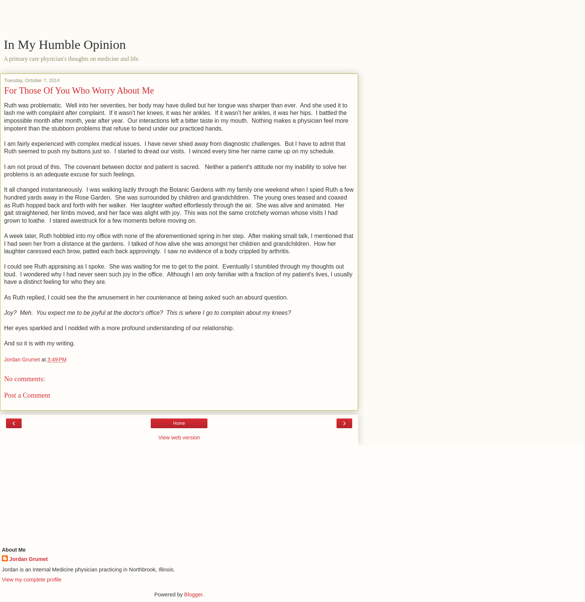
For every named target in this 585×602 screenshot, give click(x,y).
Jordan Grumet (28, 559)
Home (179, 423)
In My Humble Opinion (65, 44)
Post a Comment (27, 395)
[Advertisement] (179, 20)
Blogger (193, 595)
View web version (179, 437)
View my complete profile (32, 580)
